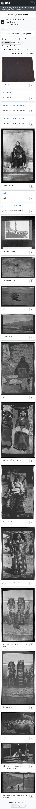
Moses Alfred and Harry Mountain (14, 118)
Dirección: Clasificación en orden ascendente (15, 49)
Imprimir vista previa (9, 39)
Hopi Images (7, 93)
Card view (6, 42)
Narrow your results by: (18, 14)
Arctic (4, 193)
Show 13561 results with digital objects (21, 53)
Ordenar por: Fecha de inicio (10, 46)
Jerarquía (22, 39)
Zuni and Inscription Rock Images (14, 105)
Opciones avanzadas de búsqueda (17, 33)
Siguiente (21, 806)
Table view (15, 42)
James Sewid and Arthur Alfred (13, 206)
